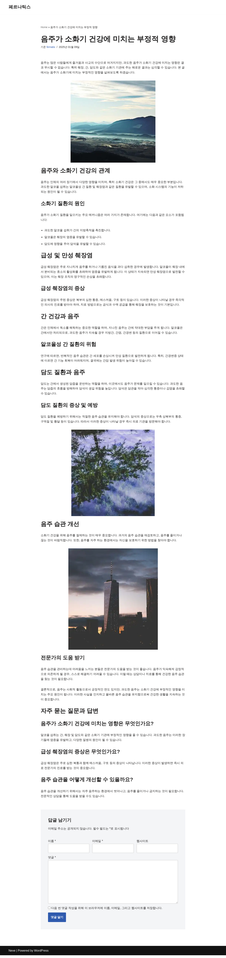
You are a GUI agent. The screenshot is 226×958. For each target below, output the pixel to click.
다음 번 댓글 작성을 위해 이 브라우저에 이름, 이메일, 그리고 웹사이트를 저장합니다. (106, 910)
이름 (52, 843)
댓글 (52, 859)
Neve (12, 953)
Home (44, 27)
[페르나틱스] (20, 7)
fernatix (51, 47)
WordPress (41, 953)
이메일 (97, 843)
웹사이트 (142, 843)
